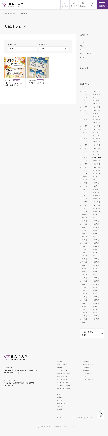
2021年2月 (96, 186)
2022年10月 (96, 154)
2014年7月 (96, 309)
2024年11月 (84, 116)
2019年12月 (96, 208)
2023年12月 (96, 132)
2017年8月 (83, 252)
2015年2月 (83, 300)
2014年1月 (96, 319)
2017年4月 (83, 259)
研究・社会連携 (62, 379)
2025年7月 (83, 107)
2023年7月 (83, 141)
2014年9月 (96, 306)
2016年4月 (83, 278)
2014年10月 (84, 306)
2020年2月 (96, 205)
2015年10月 (84, 287)
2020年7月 (83, 198)
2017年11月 (96, 246)
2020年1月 (83, 208)
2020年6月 (96, 198)
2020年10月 (96, 192)
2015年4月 (83, 297)
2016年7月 (96, 271)
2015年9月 (96, 287)
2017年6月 (83, 255)
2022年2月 (96, 167)
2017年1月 (96, 262)
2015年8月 (83, 290)
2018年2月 (83, 243)
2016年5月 (96, 274)
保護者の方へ (87, 373)
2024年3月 (83, 129)
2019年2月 (83, 224)
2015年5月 (96, 293)
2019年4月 (83, 221)
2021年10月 (96, 173)
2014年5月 (96, 312)
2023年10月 (96, 135)
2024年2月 (96, 129)
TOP (5, 13)
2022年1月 (83, 170)
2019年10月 (96, 211)
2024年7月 (83, 122)
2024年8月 (96, 119)
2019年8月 (96, 214)
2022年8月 (98, 157)
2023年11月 (84, 135)
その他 (82, 57)
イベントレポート (85, 53)
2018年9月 (96, 230)
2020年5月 (83, 202)
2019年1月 (96, 224)
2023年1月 (83, 151)
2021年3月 (83, 186)
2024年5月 (83, 126)
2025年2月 (96, 110)
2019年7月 (83, 217)
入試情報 (13, 13)
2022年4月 (96, 164)
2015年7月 (96, 290)
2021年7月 (83, 179)
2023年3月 (83, 148)
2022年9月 (83, 157)
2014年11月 (96, 303)
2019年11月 (84, 211)
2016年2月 (83, 281)
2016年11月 (96, 265)
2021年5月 (83, 183)
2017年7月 (96, 252)
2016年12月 (84, 265)
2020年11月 (84, 192)
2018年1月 (96, 243)
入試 (81, 46)
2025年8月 (96, 103)
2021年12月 (96, 170)
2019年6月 (96, 217)
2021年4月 (96, 183)
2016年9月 (96, 268)
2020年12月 (96, 189)
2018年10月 (84, 230)
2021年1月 (83, 189)
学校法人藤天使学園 (63, 388)
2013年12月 (84, 322)
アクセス (60, 400)
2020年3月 (83, 205)
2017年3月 (96, 259)
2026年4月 (96, 91)
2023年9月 (83, 138)
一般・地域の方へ (89, 379)
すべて (83, 42)
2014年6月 (83, 312)
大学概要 (60, 361)
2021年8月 (96, 176)
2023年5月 (83, 145)
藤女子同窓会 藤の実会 (64, 385)
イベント (82, 49)
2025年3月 (83, 110)
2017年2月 (83, 262)
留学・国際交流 (62, 376)
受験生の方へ (87, 361)
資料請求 (60, 397)
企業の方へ (86, 376)
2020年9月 (83, 195)
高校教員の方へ (88, 364)
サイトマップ (78, 418)
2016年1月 (96, 281)
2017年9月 (96, 249)
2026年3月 (83, 94)
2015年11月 (96, 284)
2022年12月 (96, 151)
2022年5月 (83, 164)
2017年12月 (84, 246)
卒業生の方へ (87, 370)
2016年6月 (83, 274)
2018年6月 (83, 236)
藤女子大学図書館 (62, 382)
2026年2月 (96, 94)
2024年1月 (83, 132)
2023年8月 (96, 138)
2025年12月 (96, 97)
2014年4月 (83, 315)
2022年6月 (96, 160)
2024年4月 (96, 126)
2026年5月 (83, 91)
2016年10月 (84, 268)
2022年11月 (84, 154)
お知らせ (60, 394)
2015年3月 (96, 297)
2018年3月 (96, 240)
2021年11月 (84, 173)
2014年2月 (83, 319)
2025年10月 (96, 100)
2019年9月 (83, 214)
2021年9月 (83, 176)
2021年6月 (96, 179)
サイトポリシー (91, 418)
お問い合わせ (61, 403)
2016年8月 (83, 271)
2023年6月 (96, 141)
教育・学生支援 (62, 370)
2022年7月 (83, 160)
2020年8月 (96, 195)
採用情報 (60, 409)
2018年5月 (96, 236)
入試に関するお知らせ (88, 333)
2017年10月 (84, 249)
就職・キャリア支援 (63, 373)
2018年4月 (83, 240)
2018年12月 (84, 227)
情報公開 (60, 406)
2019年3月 (96, 221)
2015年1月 (96, 300)
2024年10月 (96, 116)
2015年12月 (84, 284)
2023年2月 (96, 148)
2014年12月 (84, 303)
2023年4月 (96, 145)
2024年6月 (96, 122)
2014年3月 (96, 315)
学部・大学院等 (62, 364)
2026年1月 (83, 97)
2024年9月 (83, 119)
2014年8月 (83, 309)
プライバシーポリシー (63, 418)
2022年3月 (83, 167)
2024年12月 (96, 113)
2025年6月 (96, 107)
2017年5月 (96, 255)
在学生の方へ (87, 367)
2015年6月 (83, 293)
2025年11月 (84, 100)
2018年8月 (83, 233)
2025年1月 (83, 113)
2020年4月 (96, 202)
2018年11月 (96, 227)
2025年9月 (83, 103)
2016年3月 (96, 278)
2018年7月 (96, 233)
